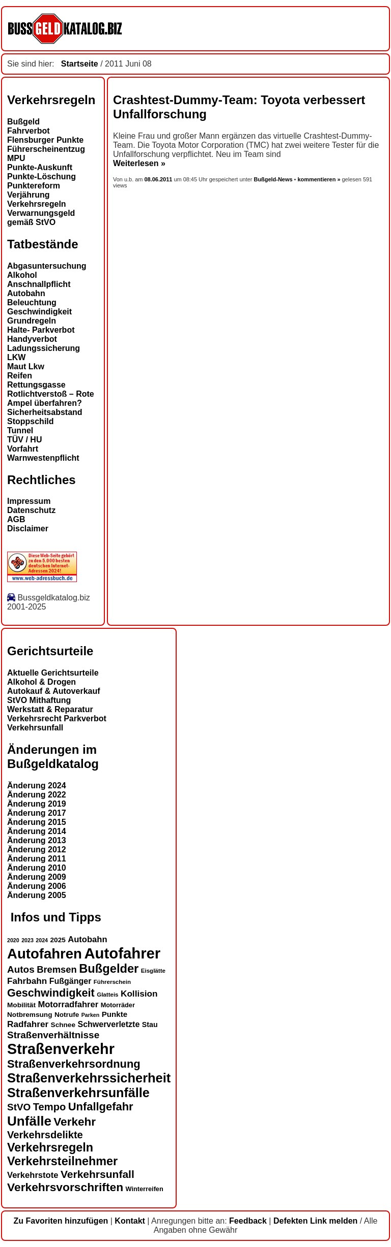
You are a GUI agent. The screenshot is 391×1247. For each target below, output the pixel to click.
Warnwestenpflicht (43, 458)
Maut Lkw (25, 366)
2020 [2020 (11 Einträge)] (13, 940)
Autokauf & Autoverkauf (53, 691)
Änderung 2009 (36, 877)
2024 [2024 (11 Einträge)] (42, 940)
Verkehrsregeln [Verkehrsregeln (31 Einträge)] (50, 1147)
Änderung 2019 (36, 804)
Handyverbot (32, 339)
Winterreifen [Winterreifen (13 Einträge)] (144, 1189)
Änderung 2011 (36, 858)
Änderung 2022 (36, 794)
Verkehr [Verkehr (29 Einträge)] (74, 1121)
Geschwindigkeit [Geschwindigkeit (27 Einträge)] (51, 992)
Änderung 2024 (36, 785)
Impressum (28, 501)
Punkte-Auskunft (39, 167)
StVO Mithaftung (39, 700)
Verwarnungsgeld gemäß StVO (41, 218)
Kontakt (130, 1221)
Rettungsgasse (36, 384)
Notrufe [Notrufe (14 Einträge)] (66, 1014)
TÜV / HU (24, 439)
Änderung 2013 (36, 840)
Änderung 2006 (36, 886)
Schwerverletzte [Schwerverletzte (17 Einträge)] (108, 1024)
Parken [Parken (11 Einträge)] (90, 1015)
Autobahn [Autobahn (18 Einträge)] (87, 939)
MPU (16, 158)
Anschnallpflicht (38, 284)
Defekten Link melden (315, 1221)
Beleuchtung (32, 302)
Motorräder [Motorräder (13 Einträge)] (118, 1005)
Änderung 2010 (36, 868)
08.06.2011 (159, 179)
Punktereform (33, 185)
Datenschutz (31, 510)
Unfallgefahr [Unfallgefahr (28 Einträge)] (100, 1106)
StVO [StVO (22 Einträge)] (19, 1107)
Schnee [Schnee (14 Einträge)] (63, 1025)
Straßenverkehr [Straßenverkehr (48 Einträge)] (61, 1049)
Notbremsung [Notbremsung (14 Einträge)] (29, 1014)
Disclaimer (27, 528)
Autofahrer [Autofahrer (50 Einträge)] (122, 953)
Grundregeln (31, 320)
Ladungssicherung (43, 348)
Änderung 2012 (36, 849)
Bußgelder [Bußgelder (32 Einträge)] (108, 968)
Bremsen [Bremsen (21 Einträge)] (57, 969)
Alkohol (22, 275)
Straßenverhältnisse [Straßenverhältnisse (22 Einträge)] (53, 1035)
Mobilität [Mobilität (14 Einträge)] (21, 1005)
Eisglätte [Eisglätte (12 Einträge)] (153, 971)
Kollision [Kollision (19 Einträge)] (139, 993)
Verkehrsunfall (35, 727)
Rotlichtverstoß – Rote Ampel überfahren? (50, 398)
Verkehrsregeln (36, 204)
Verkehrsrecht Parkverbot (56, 718)
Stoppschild (30, 421)
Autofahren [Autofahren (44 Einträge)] (44, 954)
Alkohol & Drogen (41, 682)
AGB (16, 519)
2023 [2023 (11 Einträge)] (27, 940)
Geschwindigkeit (39, 311)
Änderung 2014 (36, 831)
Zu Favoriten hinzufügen (61, 1221)
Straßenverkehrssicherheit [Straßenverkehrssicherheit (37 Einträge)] (89, 1078)
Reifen (19, 375)
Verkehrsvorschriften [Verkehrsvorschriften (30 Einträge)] (65, 1187)
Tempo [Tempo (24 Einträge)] (49, 1106)
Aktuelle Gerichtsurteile (53, 672)
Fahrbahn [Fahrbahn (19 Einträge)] (27, 981)
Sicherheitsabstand (44, 412)
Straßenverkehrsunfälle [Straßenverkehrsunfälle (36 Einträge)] (78, 1092)
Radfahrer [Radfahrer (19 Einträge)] (27, 1024)
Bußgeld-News (273, 179)
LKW (16, 357)
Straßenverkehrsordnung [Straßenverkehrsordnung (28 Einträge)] (74, 1064)
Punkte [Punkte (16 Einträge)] (114, 1014)
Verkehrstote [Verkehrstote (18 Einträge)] (32, 1175)
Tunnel (20, 430)
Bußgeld (23, 121)
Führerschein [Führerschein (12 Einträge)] (112, 982)
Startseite (79, 63)
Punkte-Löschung (41, 176)
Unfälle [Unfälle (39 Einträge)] (29, 1121)
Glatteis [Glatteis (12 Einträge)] (107, 995)
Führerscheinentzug (46, 149)
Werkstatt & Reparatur (50, 709)
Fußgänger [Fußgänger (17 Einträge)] (70, 981)
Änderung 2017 (36, 813)
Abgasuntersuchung (47, 266)
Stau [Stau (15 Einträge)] (150, 1024)
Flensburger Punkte (45, 140)
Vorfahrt (22, 448)
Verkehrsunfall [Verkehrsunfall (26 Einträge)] (97, 1174)
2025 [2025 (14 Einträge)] (58, 940)
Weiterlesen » (139, 163)
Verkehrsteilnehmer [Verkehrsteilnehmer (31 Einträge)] (62, 1161)
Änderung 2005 (36, 895)
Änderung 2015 (36, 822)
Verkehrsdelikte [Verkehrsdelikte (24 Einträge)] (45, 1134)
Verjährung (28, 194)
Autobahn (26, 293)
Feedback (248, 1221)
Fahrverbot (28, 130)
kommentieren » (318, 179)
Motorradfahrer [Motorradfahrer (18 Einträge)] (68, 1004)
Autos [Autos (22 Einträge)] (21, 969)
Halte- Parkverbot (41, 330)
